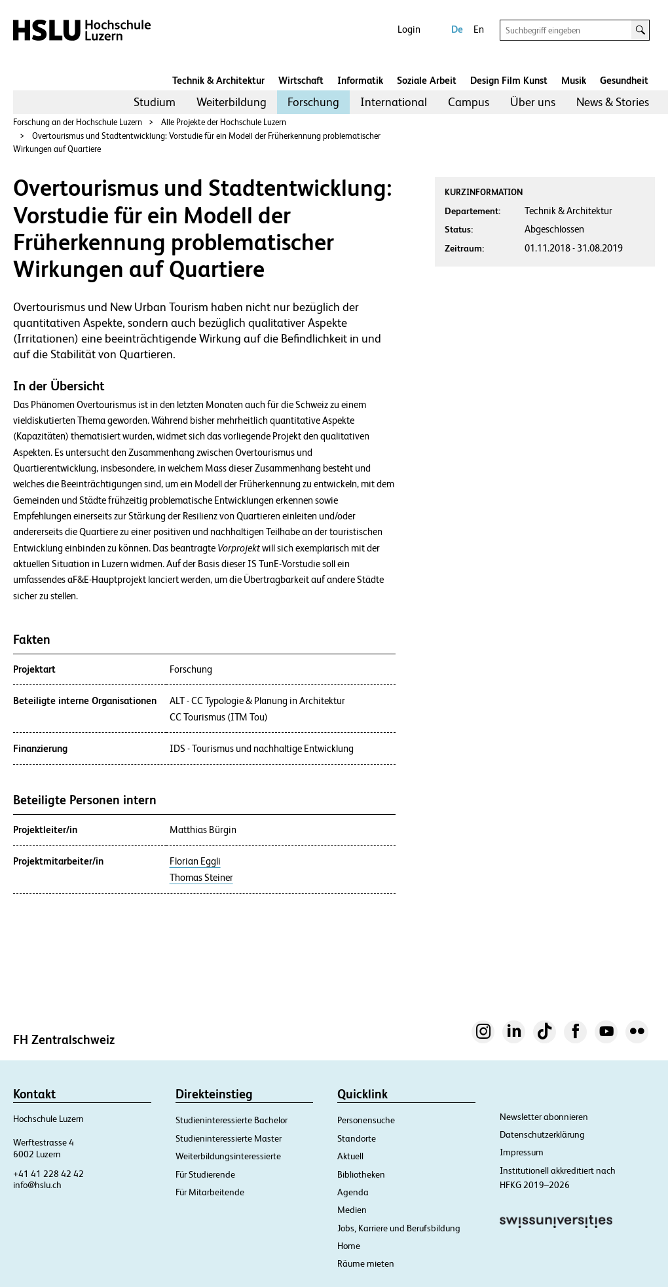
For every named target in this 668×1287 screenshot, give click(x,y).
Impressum (522, 1152)
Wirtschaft (301, 80)
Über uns (532, 102)
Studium (155, 102)
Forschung (313, 102)
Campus (468, 102)
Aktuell (350, 1156)
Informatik (360, 80)
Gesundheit (624, 80)
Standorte (356, 1138)
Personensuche (366, 1120)
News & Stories (612, 102)
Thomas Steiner (201, 877)
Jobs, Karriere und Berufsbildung (398, 1228)
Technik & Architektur (218, 80)
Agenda (353, 1192)
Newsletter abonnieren (544, 1116)
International (393, 102)
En (478, 29)
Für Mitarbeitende (210, 1192)
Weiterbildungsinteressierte (228, 1156)
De (457, 29)
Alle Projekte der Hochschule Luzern (223, 122)
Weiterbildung (231, 102)
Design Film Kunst (508, 80)
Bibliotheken (361, 1174)
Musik (573, 80)
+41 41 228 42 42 (48, 1173)
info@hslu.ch (37, 1185)
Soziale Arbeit (426, 80)
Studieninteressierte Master (229, 1138)
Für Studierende (205, 1174)
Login (409, 29)
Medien (352, 1209)
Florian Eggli (195, 861)
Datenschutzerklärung (542, 1134)
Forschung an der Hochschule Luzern (77, 122)
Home (348, 1245)
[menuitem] (154, 102)
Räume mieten (365, 1263)
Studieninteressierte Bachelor (232, 1120)
